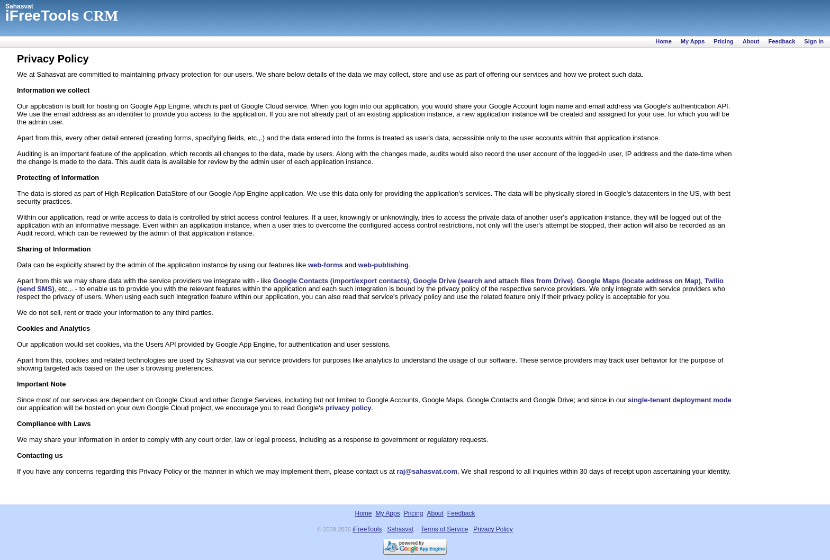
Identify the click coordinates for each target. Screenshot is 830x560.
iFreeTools (367, 529)
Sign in (814, 41)
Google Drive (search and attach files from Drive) (493, 281)
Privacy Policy (493, 529)
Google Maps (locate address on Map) (639, 281)
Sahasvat (19, 6)
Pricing (723, 41)
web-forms (325, 265)
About (751, 41)
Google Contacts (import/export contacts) (341, 281)
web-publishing (383, 265)
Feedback (782, 41)
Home (663, 41)
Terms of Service (444, 529)
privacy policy (349, 408)
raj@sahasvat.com (427, 471)
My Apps (693, 41)
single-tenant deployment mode (680, 400)
